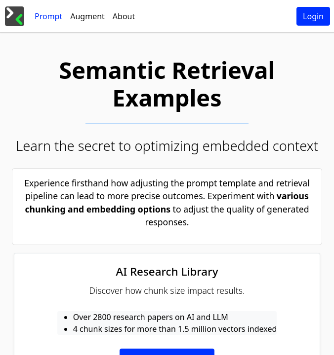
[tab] (48, 16)
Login (313, 16)
